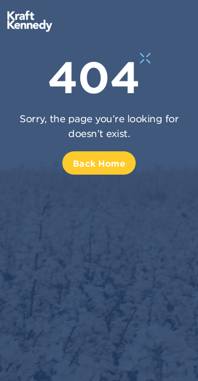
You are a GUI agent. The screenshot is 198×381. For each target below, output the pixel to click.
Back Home (99, 163)
